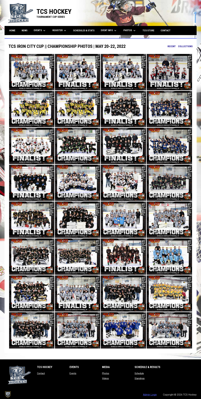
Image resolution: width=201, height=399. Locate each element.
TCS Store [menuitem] (150, 30)
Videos (105, 378)
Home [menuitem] (12, 30)
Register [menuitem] (59, 30)
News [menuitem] (24, 30)
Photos (105, 373)
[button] (31, 72)
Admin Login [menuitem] (150, 394)
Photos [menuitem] (129, 30)
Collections (185, 46)
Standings (140, 378)
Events (73, 373)
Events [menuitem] (40, 30)
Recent (172, 46)
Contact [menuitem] (166, 30)
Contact (41, 373)
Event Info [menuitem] (109, 30)
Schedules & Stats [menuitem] (84, 30)
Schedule (139, 373)
